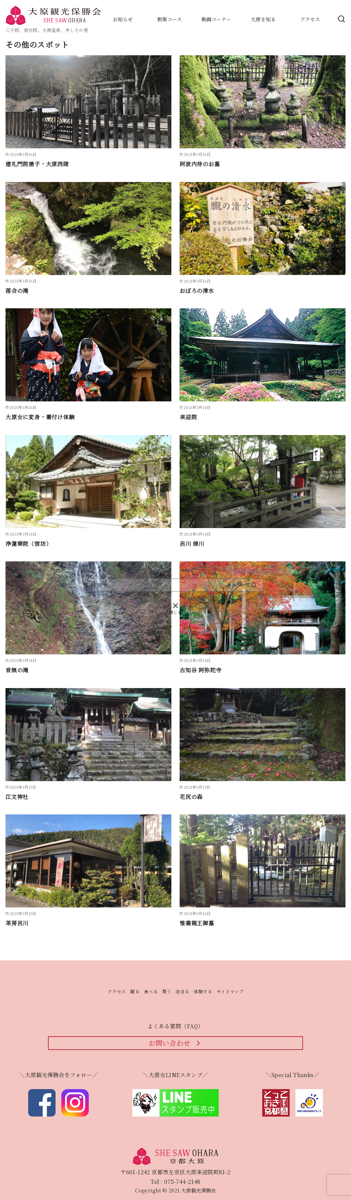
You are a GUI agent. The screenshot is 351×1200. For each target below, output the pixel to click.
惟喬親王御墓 (197, 923)
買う (166, 991)
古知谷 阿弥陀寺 (200, 670)
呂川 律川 (192, 544)
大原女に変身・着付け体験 (40, 417)
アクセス (117, 991)
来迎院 (188, 417)
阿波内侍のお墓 (200, 164)
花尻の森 (191, 797)
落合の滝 (16, 291)
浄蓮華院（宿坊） (28, 544)
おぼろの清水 (197, 291)
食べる (151, 991)
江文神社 (16, 797)
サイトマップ (230, 991)
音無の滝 (16, 670)
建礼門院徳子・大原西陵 (37, 164)
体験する (203, 991)
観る (135, 991)
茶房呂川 (16, 923)
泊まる (182, 991)
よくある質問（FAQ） (175, 1026)
